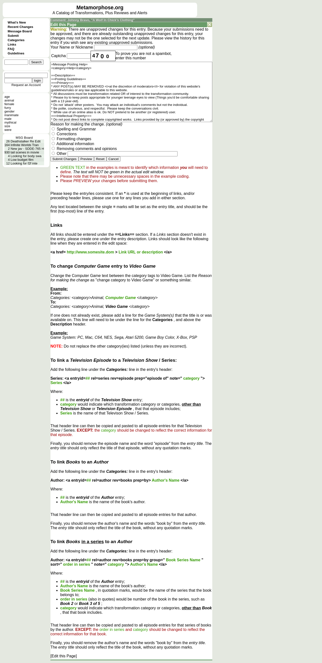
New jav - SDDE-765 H (27, 148)
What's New (17, 22)
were (8, 130)
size (7, 126)
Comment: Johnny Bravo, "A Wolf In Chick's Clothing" (92, 20)
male (8, 119)
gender (9, 111)
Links (12, 44)
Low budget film (22, 160)
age (7, 97)
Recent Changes (20, 27)
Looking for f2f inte (24, 163)
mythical (10, 122)
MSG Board (24, 137)
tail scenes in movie (25, 152)
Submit (13, 36)
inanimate (11, 115)
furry (7, 108)
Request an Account (26, 85)
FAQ (11, 49)
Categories (16, 40)
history (185, 38)
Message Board (20, 31)
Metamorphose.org (99, 8)
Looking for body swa (26, 156)
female (9, 104)
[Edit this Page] (63, 656)
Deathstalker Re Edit (25, 141)
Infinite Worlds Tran (25, 145)
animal (9, 100)
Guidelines (16, 53)
